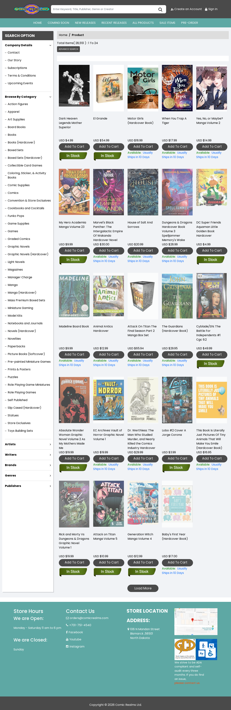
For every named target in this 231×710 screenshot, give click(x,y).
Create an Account (186, 9)
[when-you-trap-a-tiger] (177, 89)
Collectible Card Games (25, 165)
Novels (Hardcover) (22, 331)
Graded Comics (19, 239)
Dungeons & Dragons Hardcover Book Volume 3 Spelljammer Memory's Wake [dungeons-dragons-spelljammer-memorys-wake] (177, 231)
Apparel (13, 112)
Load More (143, 588)
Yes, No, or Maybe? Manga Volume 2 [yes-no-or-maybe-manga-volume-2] (209, 120)
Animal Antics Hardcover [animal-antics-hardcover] (103, 328)
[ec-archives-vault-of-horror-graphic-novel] (108, 466)
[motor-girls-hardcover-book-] (143, 89)
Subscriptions (17, 68)
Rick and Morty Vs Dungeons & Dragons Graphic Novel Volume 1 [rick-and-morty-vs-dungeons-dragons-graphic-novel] (74, 541)
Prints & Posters (19, 369)
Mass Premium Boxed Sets (26, 300)
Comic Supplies (19, 185)
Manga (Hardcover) (22, 293)
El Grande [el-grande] (100, 118)
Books (12, 135)
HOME (37, 23)
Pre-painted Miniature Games (29, 362)
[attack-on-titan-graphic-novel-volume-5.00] (107, 571)
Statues (13, 415)
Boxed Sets (15, 150)
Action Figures (18, 104)
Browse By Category (20, 97)
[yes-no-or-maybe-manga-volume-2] (211, 89)
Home (63, 35)
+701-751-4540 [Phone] (80, 625)
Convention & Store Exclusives (29, 200)
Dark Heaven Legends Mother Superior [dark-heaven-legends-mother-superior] (70, 122)
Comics (13, 193)
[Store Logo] (32, 9)
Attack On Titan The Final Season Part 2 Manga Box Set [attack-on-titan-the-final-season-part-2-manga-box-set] (142, 330)
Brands (10, 465)
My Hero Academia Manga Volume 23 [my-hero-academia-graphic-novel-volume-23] (72, 224)
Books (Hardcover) (21, 142)
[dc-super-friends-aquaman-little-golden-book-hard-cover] (210, 260)
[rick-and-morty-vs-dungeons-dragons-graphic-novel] (73, 571)
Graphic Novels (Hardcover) (28, 254)
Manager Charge (20, 277)
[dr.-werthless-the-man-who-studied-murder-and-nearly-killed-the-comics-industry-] (143, 466)
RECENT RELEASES (114, 23)
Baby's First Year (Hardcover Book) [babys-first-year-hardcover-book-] (175, 536)
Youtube (75, 639)
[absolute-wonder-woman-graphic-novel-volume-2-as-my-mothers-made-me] (73, 467)
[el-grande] (108, 89)
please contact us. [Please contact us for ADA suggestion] (187, 683)
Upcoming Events (20, 83)
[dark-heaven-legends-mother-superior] (74, 89)
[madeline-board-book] (74, 362)
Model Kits (15, 316)
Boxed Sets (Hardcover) (25, 158)
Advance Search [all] (68, 49)
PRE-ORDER (189, 23)
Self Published (17, 400)
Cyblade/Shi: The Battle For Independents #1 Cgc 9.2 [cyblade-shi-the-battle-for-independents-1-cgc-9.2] (208, 333)
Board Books (17, 127)
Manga (13, 285)
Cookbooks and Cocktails (26, 208)
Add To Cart (74, 146)
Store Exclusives (19, 423)
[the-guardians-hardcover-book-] (177, 362)
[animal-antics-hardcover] (108, 362)
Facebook (76, 632)
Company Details (18, 45)
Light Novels (16, 262)
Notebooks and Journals (25, 323)
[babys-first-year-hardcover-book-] (177, 570)
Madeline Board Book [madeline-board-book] (74, 326)
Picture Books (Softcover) (26, 354)
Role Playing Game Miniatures (29, 385)
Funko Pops (16, 216)
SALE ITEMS (167, 23)
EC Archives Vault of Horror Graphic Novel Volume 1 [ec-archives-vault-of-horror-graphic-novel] (108, 434)
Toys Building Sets (20, 431)
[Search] (108, 9)
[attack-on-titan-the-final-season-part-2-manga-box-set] (143, 362)
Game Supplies (18, 223)
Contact (14, 52)
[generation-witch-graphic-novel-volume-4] (142, 571)
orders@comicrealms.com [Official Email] (89, 618)
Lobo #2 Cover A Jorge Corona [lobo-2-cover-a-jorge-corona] (174, 432)
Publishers (13, 486)
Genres (10, 475)
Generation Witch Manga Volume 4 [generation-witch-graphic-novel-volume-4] (140, 536)
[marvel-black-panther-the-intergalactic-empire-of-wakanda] (108, 259)
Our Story (14, 60)
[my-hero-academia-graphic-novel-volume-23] (73, 260)
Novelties (14, 339)
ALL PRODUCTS (143, 23)
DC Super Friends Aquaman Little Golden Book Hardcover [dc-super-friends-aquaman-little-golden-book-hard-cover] (208, 229)
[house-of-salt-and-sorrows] (143, 259)
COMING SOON (58, 23)
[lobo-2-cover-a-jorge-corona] (176, 467)
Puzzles (13, 377)
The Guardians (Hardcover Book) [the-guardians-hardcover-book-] (175, 328)
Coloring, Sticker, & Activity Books (27, 175)
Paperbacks (16, 346)
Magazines (15, 269)
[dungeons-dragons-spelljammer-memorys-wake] (177, 259)
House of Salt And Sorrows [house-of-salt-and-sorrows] (140, 224)
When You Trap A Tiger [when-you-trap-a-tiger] (174, 120)
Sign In (211, 9)
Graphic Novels (19, 246)
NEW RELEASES (85, 23)
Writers (10, 455)
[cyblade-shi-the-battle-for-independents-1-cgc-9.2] (210, 363)
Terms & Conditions (22, 75)
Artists (10, 444)
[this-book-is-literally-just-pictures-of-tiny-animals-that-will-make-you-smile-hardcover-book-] (211, 466)
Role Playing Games (22, 392)
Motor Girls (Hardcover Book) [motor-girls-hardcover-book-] (141, 120)
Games (13, 231)
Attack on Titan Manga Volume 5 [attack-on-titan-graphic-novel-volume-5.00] (105, 536)
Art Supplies (16, 119)
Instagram (76, 646)
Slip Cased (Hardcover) (24, 408)
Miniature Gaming (20, 308)
